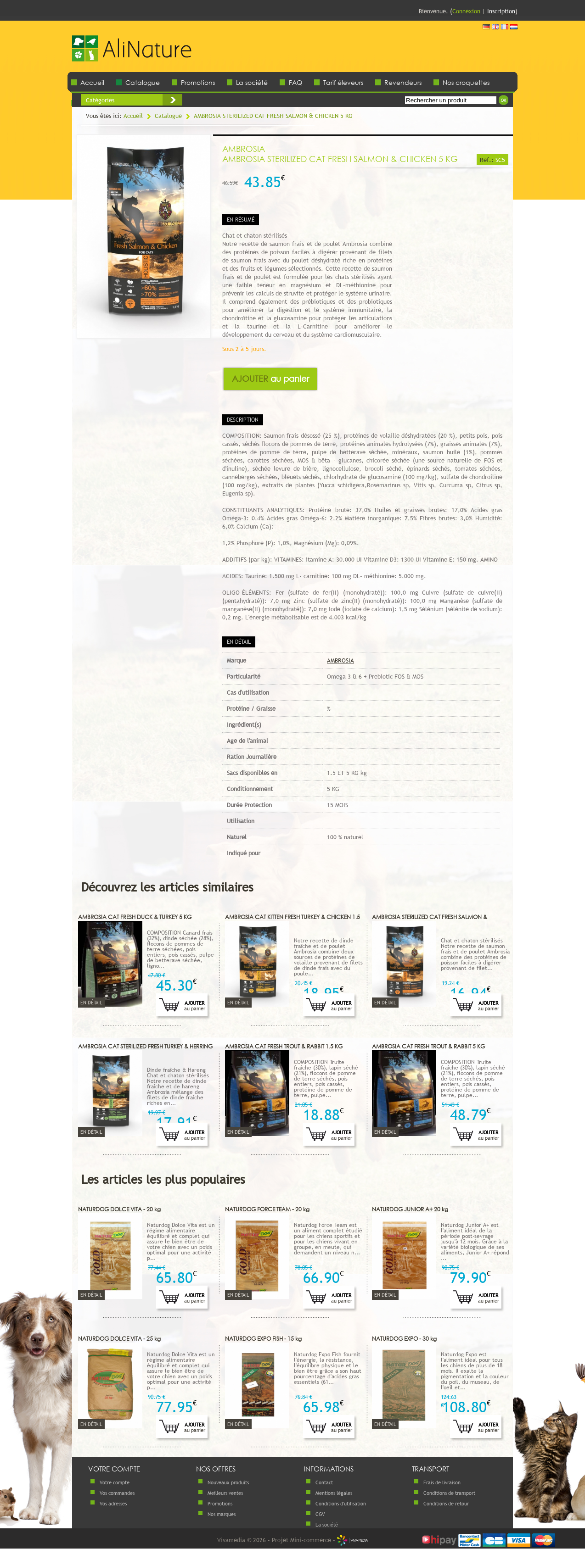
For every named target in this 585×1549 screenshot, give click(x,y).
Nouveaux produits (228, 1482)
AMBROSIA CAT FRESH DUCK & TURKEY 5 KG (134, 917)
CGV (320, 1514)
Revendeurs (403, 82)
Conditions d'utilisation (340, 1503)
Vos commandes (117, 1493)
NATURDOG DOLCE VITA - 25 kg (119, 1339)
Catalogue (142, 82)
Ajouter (270, 378)
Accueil (92, 82)
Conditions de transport (449, 1493)
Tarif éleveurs (343, 82)
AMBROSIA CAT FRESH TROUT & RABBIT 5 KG (428, 1046)
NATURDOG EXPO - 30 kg (404, 1339)
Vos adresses (113, 1503)
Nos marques (222, 1514)
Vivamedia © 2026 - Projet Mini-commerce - (292, 1540)
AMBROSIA (340, 660)
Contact (324, 1482)
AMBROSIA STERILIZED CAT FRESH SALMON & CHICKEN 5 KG (273, 115)
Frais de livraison (442, 1482)
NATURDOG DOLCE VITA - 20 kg (119, 1209)
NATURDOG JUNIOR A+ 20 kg (410, 1209)
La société (252, 82)
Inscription (501, 11)
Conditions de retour (446, 1503)
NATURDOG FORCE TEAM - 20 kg (267, 1209)
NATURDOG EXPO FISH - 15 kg (263, 1339)
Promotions (198, 82)
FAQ (295, 82)
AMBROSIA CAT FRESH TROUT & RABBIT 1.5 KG (284, 1046)
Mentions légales (333, 1493)
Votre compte (114, 1482)
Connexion (466, 11)
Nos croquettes (466, 82)
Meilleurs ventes (225, 1493)
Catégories (100, 100)
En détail (91, 1002)
